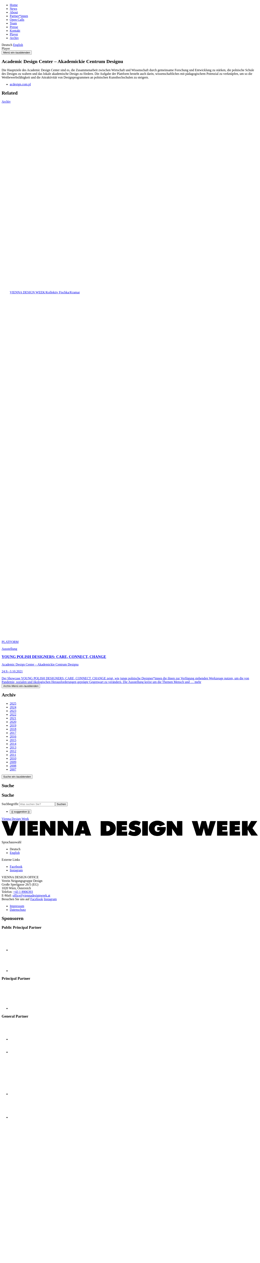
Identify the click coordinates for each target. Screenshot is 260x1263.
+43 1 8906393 (23, 892)
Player (14, 34)
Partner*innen (19, 16)
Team (13, 23)
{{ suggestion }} (20, 811)
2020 (13, 722)
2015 (13, 740)
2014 (13, 743)
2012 (13, 751)
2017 (13, 732)
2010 (13, 758)
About (14, 12)
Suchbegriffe (10, 804)
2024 (13, 707)
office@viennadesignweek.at (31, 895)
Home (14, 5)
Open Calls (17, 19)
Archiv (14, 38)
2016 (13, 736)
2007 (13, 769)
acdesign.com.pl (20, 84)
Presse (14, 27)
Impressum (17, 906)
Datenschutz (18, 909)
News (13, 8)
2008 (13, 765)
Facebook (36, 899)
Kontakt (15, 30)
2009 (13, 762)
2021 (13, 718)
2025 (13, 703)
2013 (13, 747)
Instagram (50, 899)
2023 (13, 711)
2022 (13, 714)
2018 (13, 729)
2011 (13, 754)
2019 (13, 725)
